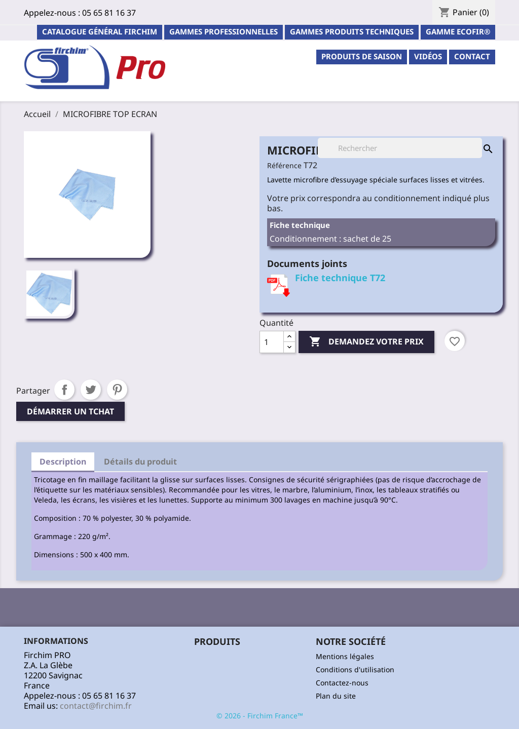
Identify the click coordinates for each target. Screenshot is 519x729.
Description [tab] (63, 461)
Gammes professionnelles (223, 31)
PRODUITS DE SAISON (361, 56)
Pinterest (117, 389)
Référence (284, 165)
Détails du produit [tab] (140, 461)
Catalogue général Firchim (99, 31)
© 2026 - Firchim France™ (259, 715)
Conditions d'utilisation (355, 669)
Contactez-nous (342, 682)
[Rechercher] (400, 148)
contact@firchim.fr (96, 705)
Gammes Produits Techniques (352, 31)
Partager (64, 389)
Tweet (91, 389)
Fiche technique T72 (340, 278)
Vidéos (428, 56)
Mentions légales (345, 656)
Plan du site (336, 696)
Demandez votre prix (366, 342)
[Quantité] (272, 342)
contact (472, 56)
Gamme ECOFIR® (458, 31)
